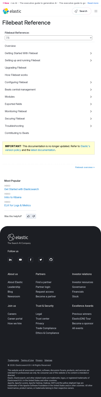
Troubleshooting (14, 125)
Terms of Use (27, 360)
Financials (78, 291)
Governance (79, 286)
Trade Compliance (46, 328)
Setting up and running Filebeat (22, 60)
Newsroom (14, 296)
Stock (75, 296)
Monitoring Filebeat (16, 111)
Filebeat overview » (85, 167)
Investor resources (82, 282)
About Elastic (15, 282)
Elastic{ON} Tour (81, 318)
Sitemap (48, 360)
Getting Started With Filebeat (21, 53)
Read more (93, 3)
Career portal (15, 318)
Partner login (43, 286)
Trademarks (13, 360)
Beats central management (20, 89)
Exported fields (13, 104)
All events (77, 328)
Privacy (40, 323)
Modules (10, 96)
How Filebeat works (16, 74)
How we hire (15, 323)
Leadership (14, 286)
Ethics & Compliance (47, 332)
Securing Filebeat (15, 118)
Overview (10, 45)
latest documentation (43, 150)
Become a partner (46, 296)
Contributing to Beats (17, 133)
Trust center (42, 318)
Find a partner (43, 282)
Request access (45, 291)
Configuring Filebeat (16, 82)
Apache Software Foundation (35, 385)
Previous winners (81, 313)
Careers (12, 313)
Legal (39, 313)
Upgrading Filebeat (15, 67)
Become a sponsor (82, 323)
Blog (10, 291)
